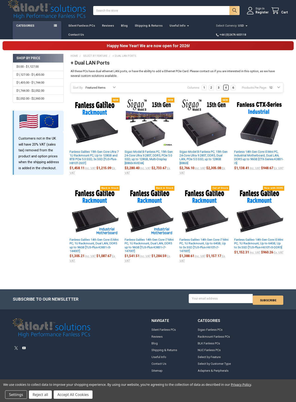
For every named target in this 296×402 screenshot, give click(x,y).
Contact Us (76, 39)
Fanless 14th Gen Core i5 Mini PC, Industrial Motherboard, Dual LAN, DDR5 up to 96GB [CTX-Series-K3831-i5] (259, 162)
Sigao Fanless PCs (210, 332)
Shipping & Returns (149, 30)
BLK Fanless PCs (209, 346)
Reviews (108, 30)
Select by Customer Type (214, 366)
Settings (16, 394)
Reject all (40, 394)
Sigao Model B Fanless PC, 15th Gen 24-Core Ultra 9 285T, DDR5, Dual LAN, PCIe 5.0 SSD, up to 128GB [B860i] (203, 162)
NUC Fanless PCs (209, 353)
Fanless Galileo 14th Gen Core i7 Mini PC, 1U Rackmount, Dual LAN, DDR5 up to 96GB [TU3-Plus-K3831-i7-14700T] (149, 250)
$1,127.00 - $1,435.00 (30, 79)
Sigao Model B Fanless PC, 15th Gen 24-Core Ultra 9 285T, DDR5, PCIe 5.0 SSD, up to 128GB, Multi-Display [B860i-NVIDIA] (149, 162)
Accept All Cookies (73, 394)
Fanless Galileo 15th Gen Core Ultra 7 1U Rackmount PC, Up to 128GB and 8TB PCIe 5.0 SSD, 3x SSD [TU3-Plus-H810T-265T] (94, 162)
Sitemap (157, 373)
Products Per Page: (254, 92)
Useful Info (179, 30)
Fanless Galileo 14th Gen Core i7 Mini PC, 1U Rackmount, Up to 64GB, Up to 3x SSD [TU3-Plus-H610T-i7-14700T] (203, 250)
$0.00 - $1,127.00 (27, 71)
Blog (124, 30)
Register (257, 14)
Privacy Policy (241, 384)
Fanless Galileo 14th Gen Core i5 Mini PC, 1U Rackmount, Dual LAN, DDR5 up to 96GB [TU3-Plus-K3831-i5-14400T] (94, 250)
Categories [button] (25, 30)
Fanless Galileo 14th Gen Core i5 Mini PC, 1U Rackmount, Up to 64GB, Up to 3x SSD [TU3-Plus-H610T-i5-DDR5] (258, 248)
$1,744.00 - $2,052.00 (30, 95)
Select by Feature (209, 360)
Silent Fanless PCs (81, 30)
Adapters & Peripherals (213, 373)
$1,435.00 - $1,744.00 (30, 87)
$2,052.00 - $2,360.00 (30, 103)
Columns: (193, 92)
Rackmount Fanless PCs (214, 339)
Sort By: (78, 92)
